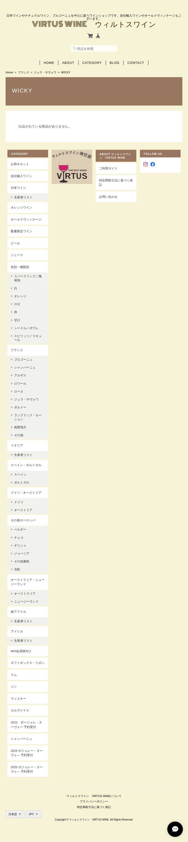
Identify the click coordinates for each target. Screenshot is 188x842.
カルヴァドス (20, 710)
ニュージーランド (26, 601)
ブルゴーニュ (23, 359)
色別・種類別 (20, 267)
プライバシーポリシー (94, 801)
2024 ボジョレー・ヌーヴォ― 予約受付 (27, 753)
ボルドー (20, 407)
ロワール (20, 383)
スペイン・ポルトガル (26, 465)
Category (92, 63)
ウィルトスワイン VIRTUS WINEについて (94, 796)
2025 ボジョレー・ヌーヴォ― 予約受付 (27, 769)
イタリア (17, 445)
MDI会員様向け (21, 651)
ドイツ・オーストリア (26, 492)
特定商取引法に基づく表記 (116, 183)
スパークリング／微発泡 (28, 278)
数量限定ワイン (21, 231)
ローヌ (18, 391)
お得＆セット (20, 164)
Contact (135, 63)
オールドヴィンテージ (26, 219)
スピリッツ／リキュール (28, 337)
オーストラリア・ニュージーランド (28, 582)
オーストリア (23, 510)
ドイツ (18, 502)
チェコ (18, 537)
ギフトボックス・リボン (28, 662)
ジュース (17, 255)
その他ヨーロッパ (23, 520)
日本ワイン (18, 187)
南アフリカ (18, 611)
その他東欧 (21, 561)
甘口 (17, 320)
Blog (114, 63)
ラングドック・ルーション (28, 417)
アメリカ (17, 631)
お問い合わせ (108, 196)
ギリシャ (20, 545)
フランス (23, 72)
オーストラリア (25, 593)
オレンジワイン (21, 207)
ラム (14, 674)
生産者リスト (23, 197)
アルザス (20, 375)
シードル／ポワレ (26, 328)
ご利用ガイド (108, 168)
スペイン (20, 474)
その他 (18, 435)
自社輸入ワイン (21, 176)
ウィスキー (18, 698)
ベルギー (20, 529)
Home (49, 63)
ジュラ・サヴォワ (45, 72)
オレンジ (20, 296)
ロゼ (17, 304)
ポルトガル (21, 482)
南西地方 (20, 427)
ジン (14, 686)
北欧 (17, 569)
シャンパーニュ (25, 367)
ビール (15, 243)
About (68, 63)
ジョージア (21, 553)
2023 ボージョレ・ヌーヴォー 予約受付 (26, 725)
